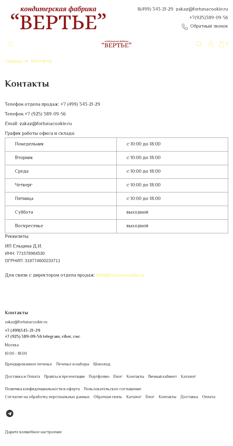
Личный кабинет (162, 376)
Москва (12, 345)
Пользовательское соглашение (112, 389)
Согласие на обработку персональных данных (47, 397)
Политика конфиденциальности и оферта (42, 389)
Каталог (188, 376)
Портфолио (99, 376)
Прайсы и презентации (64, 376)
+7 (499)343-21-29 (22, 331)
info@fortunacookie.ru (120, 275)
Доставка (189, 397)
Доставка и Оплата (22, 376)
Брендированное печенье (28, 364)
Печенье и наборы (72, 364)
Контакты (135, 376)
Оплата (208, 397)
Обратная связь (107, 397)
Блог (118, 376)
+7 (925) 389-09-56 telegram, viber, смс (42, 337)
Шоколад (101, 364)
